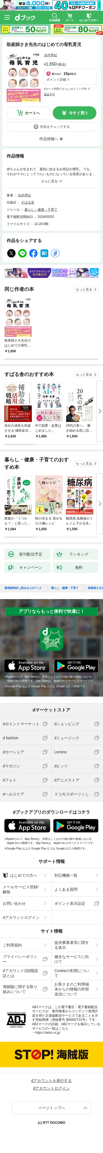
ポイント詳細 (56, 80)
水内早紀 (50, 55)
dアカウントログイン (21, 917)
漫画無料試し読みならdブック (23, 588)
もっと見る (84, 289)
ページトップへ (51, 1108)
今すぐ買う (78, 113)
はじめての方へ (20, 875)
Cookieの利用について (72, 973)
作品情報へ (49, 139)
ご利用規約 (12, 945)
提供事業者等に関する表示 (71, 945)
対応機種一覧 (65, 875)
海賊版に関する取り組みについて (20, 989)
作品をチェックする (55, 127)
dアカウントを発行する (51, 1080)
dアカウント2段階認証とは (20, 973)
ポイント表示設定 (69, 903)
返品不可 (49, 94)
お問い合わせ (14, 903)
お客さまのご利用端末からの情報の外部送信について (71, 989)
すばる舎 (27, 202)
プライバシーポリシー (20, 959)
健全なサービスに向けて (71, 959)
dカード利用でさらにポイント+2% (65, 88)
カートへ (32, 113)
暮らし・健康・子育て (40, 210)
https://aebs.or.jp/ (47, 1033)
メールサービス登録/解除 (20, 889)
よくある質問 (65, 889)
